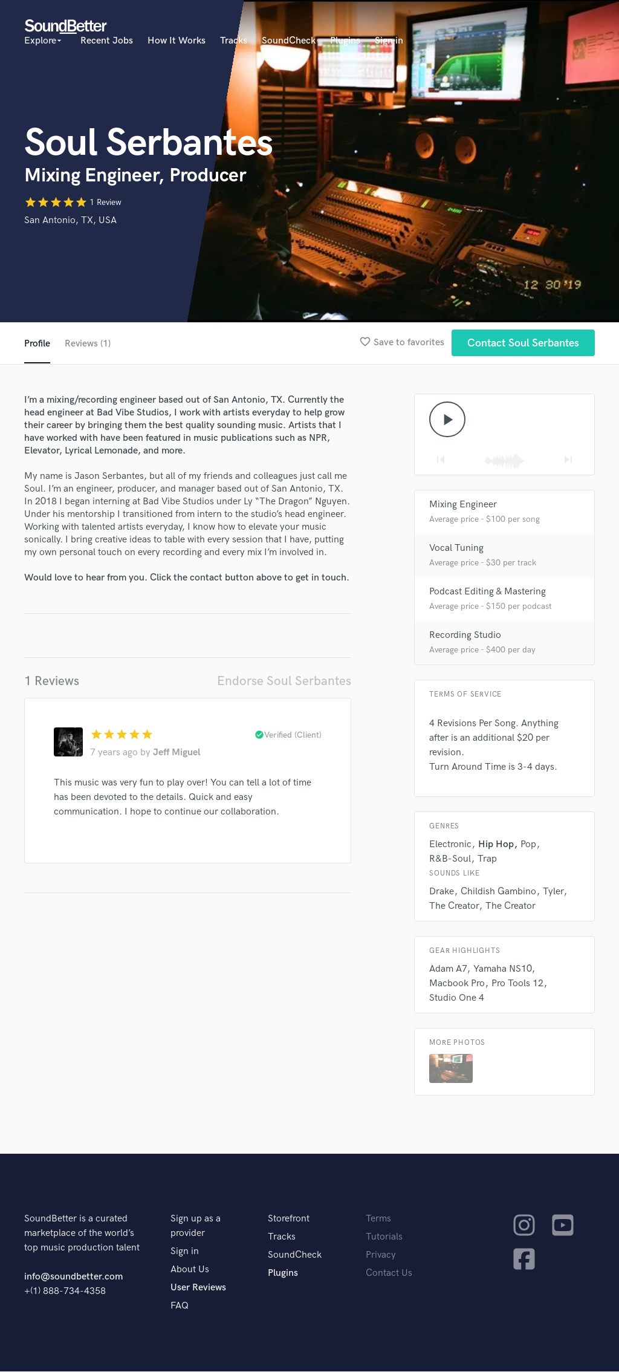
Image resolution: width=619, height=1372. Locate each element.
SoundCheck (289, 41)
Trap (487, 859)
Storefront (289, 1219)
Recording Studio (465, 636)
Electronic (450, 845)
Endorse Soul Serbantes (284, 681)
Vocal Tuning (456, 548)
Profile (37, 344)
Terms (378, 1219)
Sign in (389, 41)
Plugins (345, 41)
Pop (528, 845)
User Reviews (198, 1288)
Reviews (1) (88, 344)
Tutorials (384, 1237)
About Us (189, 1270)
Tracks (233, 41)
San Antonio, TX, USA (70, 220)
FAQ (179, 1306)
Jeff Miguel (176, 752)
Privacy (381, 1255)
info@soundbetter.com (73, 1277)
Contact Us (389, 1273)
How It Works (176, 41)
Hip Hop (496, 845)
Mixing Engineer (463, 505)
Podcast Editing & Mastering (487, 592)
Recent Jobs (106, 41)
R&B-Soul (450, 859)
